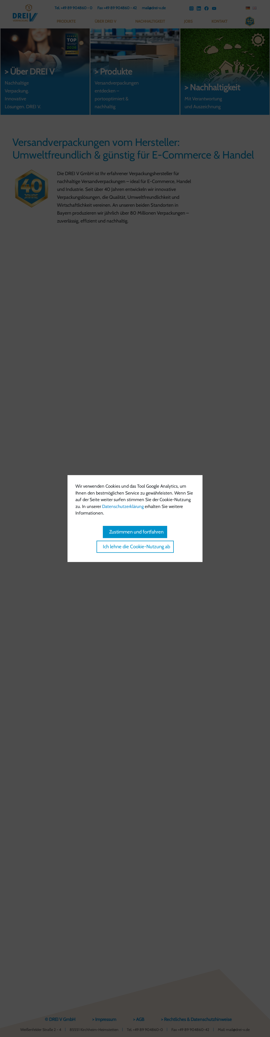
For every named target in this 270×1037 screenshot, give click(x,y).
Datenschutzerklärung (123, 506)
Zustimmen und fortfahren (136, 532)
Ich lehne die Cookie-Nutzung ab (136, 547)
